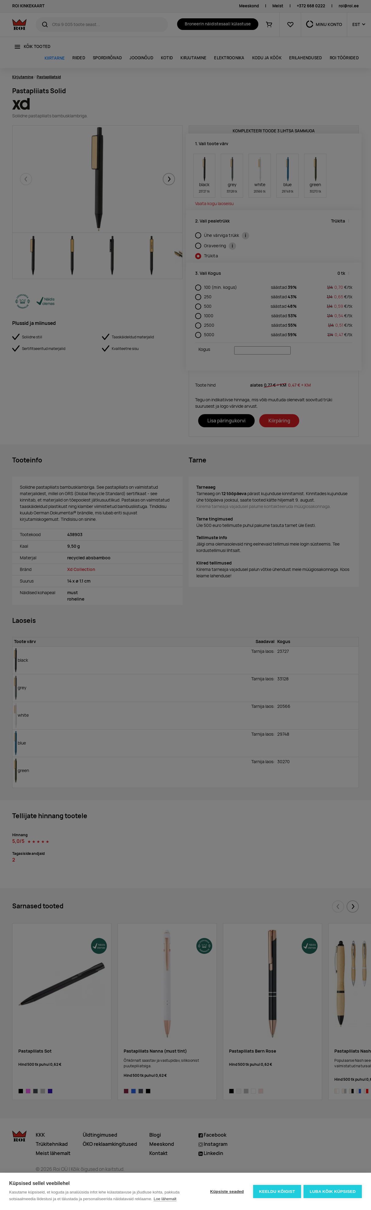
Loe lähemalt (165, 1199)
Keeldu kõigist (277, 1191)
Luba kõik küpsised (333, 1191)
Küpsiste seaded (226, 1191)
